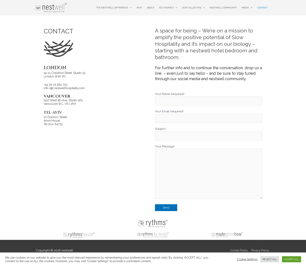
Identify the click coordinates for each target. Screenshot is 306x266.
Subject (208, 135)
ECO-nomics (166, 7)
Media (245, 7)
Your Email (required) (208, 117)
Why (139, 7)
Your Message (208, 175)
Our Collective (191, 7)
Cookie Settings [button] (247, 259)
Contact (262, 7)
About (151, 7)
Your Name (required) (208, 99)
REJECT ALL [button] (270, 259)
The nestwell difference (112, 7)
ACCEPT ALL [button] (291, 259)
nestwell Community (223, 7)
